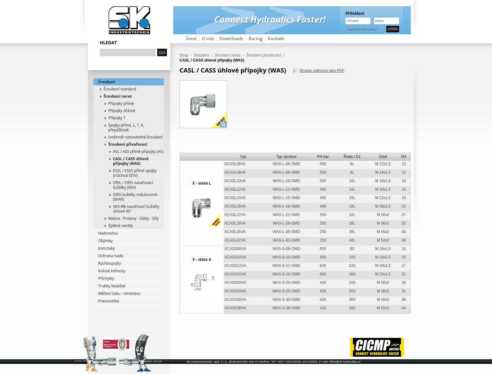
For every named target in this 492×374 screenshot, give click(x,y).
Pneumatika (108, 301)
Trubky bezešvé (112, 286)
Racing (255, 38)
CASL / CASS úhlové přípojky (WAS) (131, 161)
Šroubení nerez (118, 96)
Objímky (105, 240)
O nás (208, 38)
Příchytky (106, 278)
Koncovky (106, 248)
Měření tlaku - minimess (119, 293)
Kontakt (276, 38)
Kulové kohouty (112, 270)
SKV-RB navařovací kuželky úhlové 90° (136, 209)
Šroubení (106, 81)
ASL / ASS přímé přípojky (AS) (138, 151)
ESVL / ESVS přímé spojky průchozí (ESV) (135, 173)
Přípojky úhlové (121, 110)
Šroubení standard (120, 89)
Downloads (231, 38)
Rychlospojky (109, 263)
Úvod (190, 38)
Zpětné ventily (120, 225)
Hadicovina (108, 233)
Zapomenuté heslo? (362, 29)
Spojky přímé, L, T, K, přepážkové (126, 127)
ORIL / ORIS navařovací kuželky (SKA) (133, 185)
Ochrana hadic (111, 255)
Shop (183, 55)
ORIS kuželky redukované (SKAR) (135, 197)
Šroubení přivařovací (127, 144)
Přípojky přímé (121, 103)
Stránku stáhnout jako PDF (321, 70)
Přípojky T (117, 118)
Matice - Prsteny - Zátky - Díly (133, 218)
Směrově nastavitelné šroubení (135, 137)
